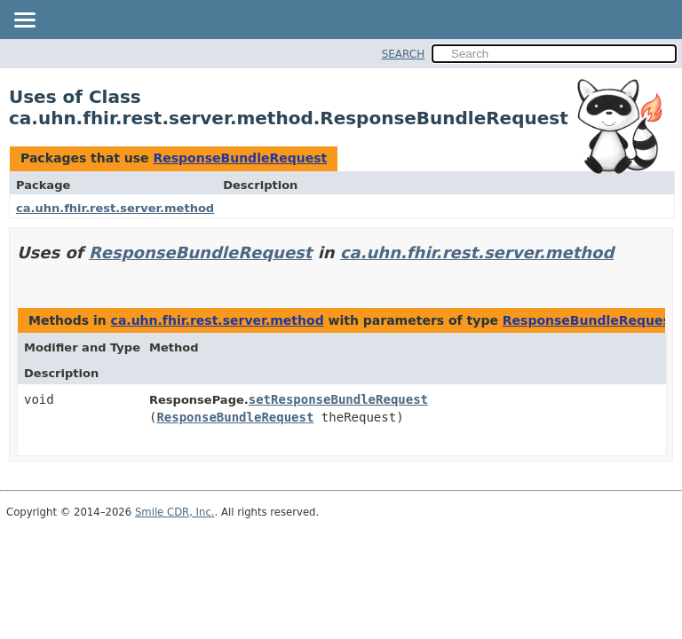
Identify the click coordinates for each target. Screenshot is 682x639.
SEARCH (403, 54)
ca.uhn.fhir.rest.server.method (115, 208)
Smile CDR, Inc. (175, 512)
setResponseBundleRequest (338, 399)
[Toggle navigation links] (24, 21)
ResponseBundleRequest (240, 158)
